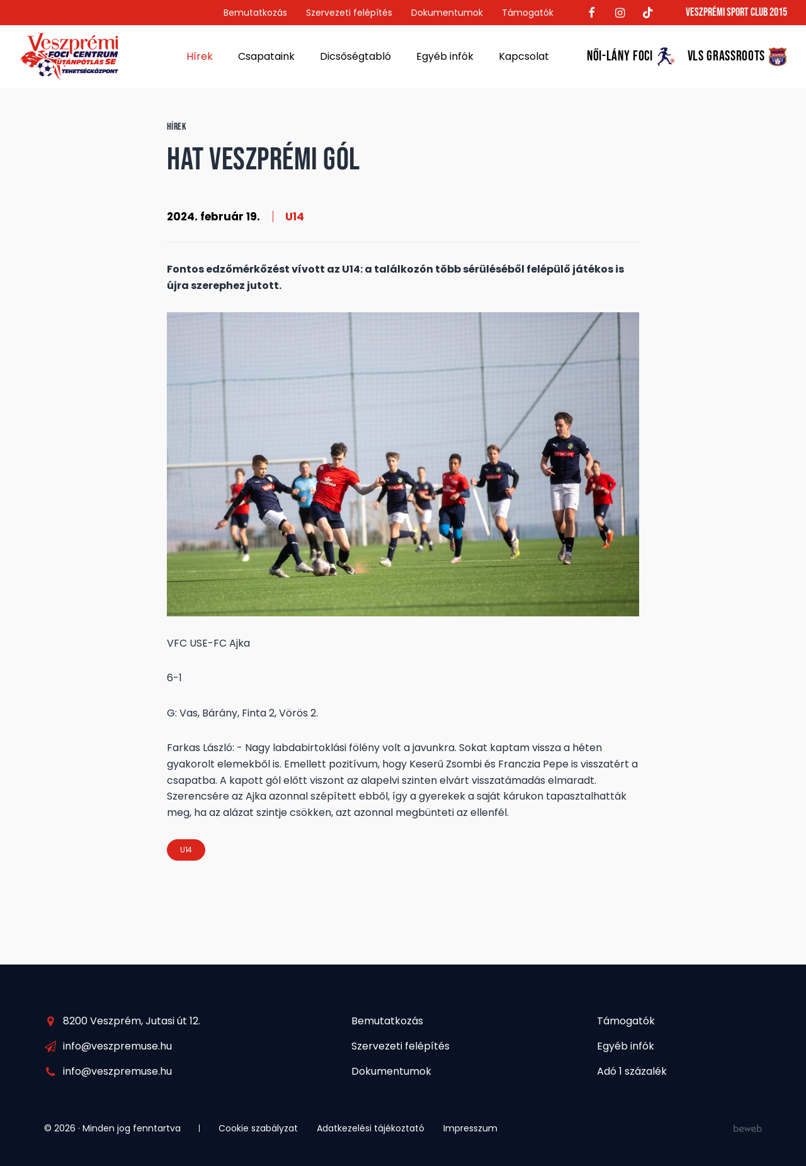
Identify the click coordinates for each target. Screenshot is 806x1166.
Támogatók (527, 12)
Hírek (199, 56)
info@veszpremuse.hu (117, 1046)
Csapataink (266, 56)
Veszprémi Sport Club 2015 (736, 12)
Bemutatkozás (255, 12)
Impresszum (470, 1128)
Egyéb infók (445, 56)
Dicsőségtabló (355, 56)
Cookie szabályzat (258, 1128)
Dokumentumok (447, 12)
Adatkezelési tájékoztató (370, 1128)
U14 (294, 216)
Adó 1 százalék (632, 1071)
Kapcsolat (524, 56)
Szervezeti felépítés (349, 12)
